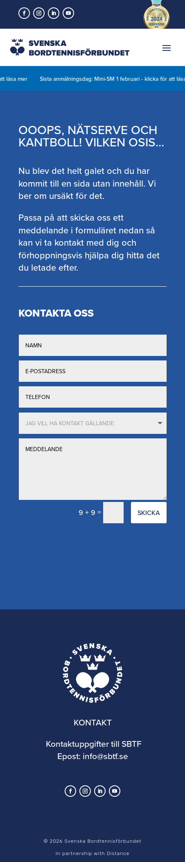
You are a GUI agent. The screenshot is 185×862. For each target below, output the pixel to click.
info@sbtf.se (105, 756)
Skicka (149, 512)
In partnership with (92, 853)
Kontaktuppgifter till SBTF (94, 743)
